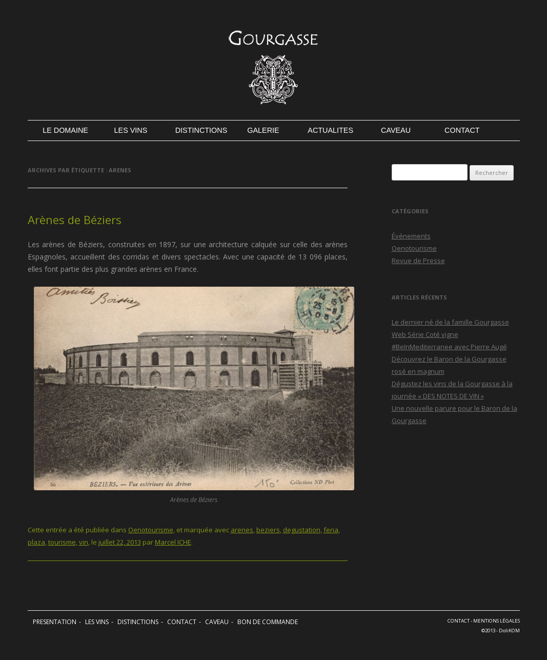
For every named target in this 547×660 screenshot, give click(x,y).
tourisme (62, 542)
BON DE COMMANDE (267, 621)
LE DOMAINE (64, 130)
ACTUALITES (329, 130)
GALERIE (263, 130)
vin (83, 542)
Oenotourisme (150, 529)
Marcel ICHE (173, 542)
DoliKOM (509, 630)
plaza (36, 542)
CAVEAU (396, 130)
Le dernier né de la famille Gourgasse (450, 322)
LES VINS (131, 130)
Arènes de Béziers (74, 219)
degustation (301, 529)
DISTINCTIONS (197, 130)
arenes (242, 529)
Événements (411, 236)
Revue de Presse (418, 260)
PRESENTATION (54, 621)
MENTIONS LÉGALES (496, 620)
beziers (268, 529)
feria (330, 529)
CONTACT (461, 130)
